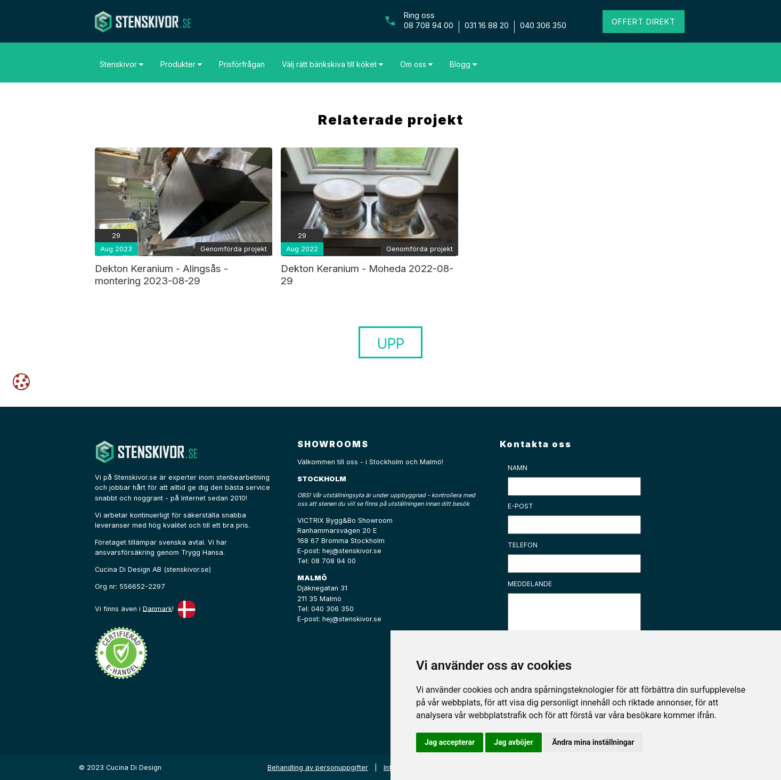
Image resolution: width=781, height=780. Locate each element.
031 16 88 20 (487, 25)
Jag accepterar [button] (450, 742)
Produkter (181, 64)
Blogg (463, 64)
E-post (520, 506)
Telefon (523, 545)
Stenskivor (121, 64)
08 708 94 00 (428, 25)
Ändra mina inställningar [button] (593, 742)
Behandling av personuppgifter (317, 767)
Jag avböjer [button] (513, 742)
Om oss (416, 64)
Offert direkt (644, 21)
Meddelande (530, 584)
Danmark (157, 608)
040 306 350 (543, 25)
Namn (517, 468)
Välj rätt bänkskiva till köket (332, 64)
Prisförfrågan (242, 64)
